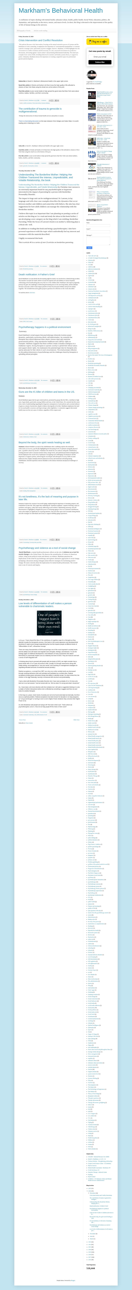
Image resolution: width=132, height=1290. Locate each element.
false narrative (91, 555)
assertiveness (91, 311)
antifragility (91, 300)
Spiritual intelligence (93, 1025)
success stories (92, 1065)
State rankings (91, 1038)
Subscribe (100, 62)
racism (90, 915)
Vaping (90, 1122)
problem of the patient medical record (98, 864)
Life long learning (92, 687)
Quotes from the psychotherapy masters (98, 912)
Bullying (90, 372)
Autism (90, 320)
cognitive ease (91, 414)
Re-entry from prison (93, 921)
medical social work (93, 727)
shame (89, 977)
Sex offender (91, 974)
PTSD (89, 899)
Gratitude (90, 604)
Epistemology (91, 540)
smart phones (91, 988)
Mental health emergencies (95, 736)
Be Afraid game (92, 324)
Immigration (91, 650)
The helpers (91, 1087)
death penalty (91, 465)
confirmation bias (92, 423)
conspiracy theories (93, 427)
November (93, 1233)
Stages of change (92, 1034)
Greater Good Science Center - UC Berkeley (99, 1163)
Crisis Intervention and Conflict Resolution (41, 40)
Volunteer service (92, 1131)
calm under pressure (93, 379)
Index (89, 657)
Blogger (73, 1280)
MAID (90, 703)
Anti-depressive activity (94, 295)
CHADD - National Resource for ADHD (98, 1157)
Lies (89, 681)
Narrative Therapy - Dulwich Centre (97, 1172)
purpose (90, 904)
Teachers (90, 1082)
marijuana (90, 707)
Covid (89, 440)
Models (90, 758)
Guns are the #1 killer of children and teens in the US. (47, 391)
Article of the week (93, 304)
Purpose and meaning (93, 906)
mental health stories (93, 743)
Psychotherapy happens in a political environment (45, 327)
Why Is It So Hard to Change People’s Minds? (104, 152)
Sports (89, 1029)
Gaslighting (91, 586)
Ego (89, 522)
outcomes (90, 804)
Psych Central (91, 1176)
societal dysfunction (93, 1018)
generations (91, 590)
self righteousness (92, 963)
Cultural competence (93, 456)
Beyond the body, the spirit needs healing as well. (44, 442)
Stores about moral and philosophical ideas (99, 1049)
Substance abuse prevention (95, 1063)
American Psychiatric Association (97, 291)
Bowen (90, 367)
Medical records (92, 725)
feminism (90, 571)
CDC (89, 385)
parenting (90, 815)
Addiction (90, 267)
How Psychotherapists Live (95, 641)
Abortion (90, 260)
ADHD (90, 271)
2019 (90, 1252)
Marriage (90, 712)
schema (90, 943)
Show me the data (92, 979)
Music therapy (92, 769)
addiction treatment (93, 269)
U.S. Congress (92, 1113)
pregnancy (90, 855)
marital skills (91, 709)
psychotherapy (26, 383)
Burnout (90, 374)
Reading (90, 926)
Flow (89, 575)
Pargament (91, 818)
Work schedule (92, 1149)
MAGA (90, 701)
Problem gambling (93, 862)
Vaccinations (91, 1120)
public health (91, 901)
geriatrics (90, 595)
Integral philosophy (93, 659)
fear (89, 566)
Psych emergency (92, 871)
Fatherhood (91, 564)
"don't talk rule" (92, 256)
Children (31, 436)
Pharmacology (92, 826)
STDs (89, 1041)
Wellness (90, 1140)
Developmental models (94, 478)
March (92, 1239)
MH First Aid (91, 754)
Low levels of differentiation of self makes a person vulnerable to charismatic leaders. (45, 605)
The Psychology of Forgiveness (96, 1089)
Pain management (31, 490)
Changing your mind (93, 387)
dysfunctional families (94, 513)
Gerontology (26, 542)
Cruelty (90, 451)
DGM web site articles (94, 480)
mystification (91, 774)
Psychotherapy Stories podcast (96, 888)
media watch (91, 723)
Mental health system (93, 745)
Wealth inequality (92, 1138)
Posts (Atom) (29, 723)
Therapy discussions (93, 1100)
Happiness (90, 619)
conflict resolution (27, 103)
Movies (90, 767)
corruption (90, 436)
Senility (90, 966)
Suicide (90, 1069)
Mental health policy (93, 740)
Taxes (89, 1080)
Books (89, 361)
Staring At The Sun (93, 1036)
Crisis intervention (36, 103)
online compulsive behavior (95, 796)
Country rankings (92, 438)
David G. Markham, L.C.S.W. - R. (97, 1159)
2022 (90, 1244)
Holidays (90, 632)
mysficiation (91, 771)
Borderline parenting (28, 268)
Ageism (90, 275)
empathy (90, 535)
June (91, 1236)
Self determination (93, 959)
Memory (90, 732)
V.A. (89, 1118)
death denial (91, 462)
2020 (90, 1249)
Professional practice (93, 866)
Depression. (91, 476)
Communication (92, 418)
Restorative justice (93, 932)
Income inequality (92, 654)
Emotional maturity (93, 531)
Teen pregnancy (92, 1085)
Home (49, 720)
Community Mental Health (95, 420)
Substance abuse (92, 1060)
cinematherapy (92, 401)
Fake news (91, 553)
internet (90, 663)
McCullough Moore (93, 716)
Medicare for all (92, 729)
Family (90, 559)
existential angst (92, 546)
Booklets (90, 359)
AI (88, 278)
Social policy (31, 165)
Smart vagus (91, 990)
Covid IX (90, 442)
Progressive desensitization (95, 868)
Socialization (91, 1016)
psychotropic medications (94, 895)
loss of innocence (92, 692)
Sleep (89, 985)
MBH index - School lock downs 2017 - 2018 (103, 139)
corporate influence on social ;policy (97, 434)
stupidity (90, 1058)
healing (25, 490)
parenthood (91, 813)
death (89, 460)
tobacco (90, 1104)
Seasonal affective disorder (95, 954)
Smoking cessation (93, 994)
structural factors (92, 1056)
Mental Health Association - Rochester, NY (99, 1168)
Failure (90, 551)
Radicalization (92, 917)
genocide (25, 165)
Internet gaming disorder (94, 665)
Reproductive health (93, 930)
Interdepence (91, 661)
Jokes (89, 668)
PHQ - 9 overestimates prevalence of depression (103, 192)
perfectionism (91, 822)
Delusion (90, 467)
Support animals (92, 1071)
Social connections (93, 999)
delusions (90, 469)
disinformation (92, 493)
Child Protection (92, 394)
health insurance (92, 628)
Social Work (91, 1014)
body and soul (91, 351)
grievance (90, 610)
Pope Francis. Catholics (94, 844)
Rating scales (91, 919)
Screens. (90, 952)
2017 (90, 1257)
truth (89, 1111)
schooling (90, 948)
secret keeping (92, 957)
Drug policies (91, 504)
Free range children (93, 579)
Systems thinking (45, 103)
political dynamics (93, 840)
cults (35, 714)
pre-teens (90, 853)
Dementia (90, 471)
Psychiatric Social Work (94, 875)
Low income (91, 696)
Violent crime (91, 1129)
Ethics (89, 544)
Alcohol (90, 280)
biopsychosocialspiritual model (96, 342)
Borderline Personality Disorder (96, 365)
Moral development (93, 760)
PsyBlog (90, 1174)
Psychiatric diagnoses (93, 873)
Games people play (93, 584)
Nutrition (90, 789)
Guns (35, 436)
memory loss (91, 734)
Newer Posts (22, 720)
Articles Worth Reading (94, 306)
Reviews (90, 935)
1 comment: (44, 100)
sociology (90, 1021)
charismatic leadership (28, 714)
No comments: (43, 266)
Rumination (91, 937)
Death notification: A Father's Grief (36, 274)
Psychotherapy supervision (95, 890)
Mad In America (92, 1165)
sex (89, 972)
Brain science (91, 370)
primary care (91, 860)
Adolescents (26, 436)
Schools (90, 950)
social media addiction (94, 1005)
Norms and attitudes (93, 785)
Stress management (93, 1054)
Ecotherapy (91, 517)
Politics (90, 842)
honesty (90, 637)
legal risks (90, 674)
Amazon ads (91, 289)
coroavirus (91, 431)
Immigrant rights (92, 648)
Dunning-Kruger (92, 509)
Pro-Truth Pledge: (97, 82)
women (90, 1144)
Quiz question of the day (94, 910)
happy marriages (92, 621)
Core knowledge (92, 429)
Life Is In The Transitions (94, 685)
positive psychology (93, 846)
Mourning (90, 765)
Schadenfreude (92, 941)
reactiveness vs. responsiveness (96, 924)
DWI (24, 321)
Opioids (90, 800)
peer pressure (91, 820)
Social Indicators (92, 1001)
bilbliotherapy (91, 337)
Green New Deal (92, 606)
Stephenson (91, 1043)
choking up (91, 398)
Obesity (90, 791)
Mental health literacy (93, 738)
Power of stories (92, 851)
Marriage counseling (93, 714)
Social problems (92, 1010)
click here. (32, 292)
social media (91, 1003)
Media (89, 718)
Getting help (91, 599)
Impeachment (91, 652)
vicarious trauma (92, 1124)
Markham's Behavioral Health (61, 10)
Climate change (92, 405)
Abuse (89, 262)
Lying (89, 698)
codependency (92, 409)
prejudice (90, 857)
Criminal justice (92, 445)
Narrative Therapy (93, 776)
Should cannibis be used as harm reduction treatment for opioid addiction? (104, 179)
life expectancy (92, 683)
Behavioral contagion (93, 326)
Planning (90, 831)
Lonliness (90, 690)
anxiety (90, 302)
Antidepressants (92, 297)
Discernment (91, 489)
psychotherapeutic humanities (95, 879)
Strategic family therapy (94, 1052)
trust (89, 1109)
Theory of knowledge (93, 1093)
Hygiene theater (92, 646)
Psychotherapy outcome (94, 884)
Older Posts (76, 720)
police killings (91, 837)
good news (91, 601)
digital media (91, 487)
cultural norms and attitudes (95, 458)
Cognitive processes (93, 416)
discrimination (92, 491)
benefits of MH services (94, 331)
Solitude (90, 1023)
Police (89, 835)
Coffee (90, 412)
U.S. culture (91, 1116)
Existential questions (93, 548)
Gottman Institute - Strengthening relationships (100, 1161)
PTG (89, 897)
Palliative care (91, 809)
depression (91, 473)
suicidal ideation (92, 1067)
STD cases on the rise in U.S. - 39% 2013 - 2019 (105, 126)
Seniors (90, 968)
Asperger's (91, 309)
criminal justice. (92, 447)
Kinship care (91, 670)
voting (89, 1133)
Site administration (93, 981)
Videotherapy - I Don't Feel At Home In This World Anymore (105, 103)
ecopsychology (92, 515)
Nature (90, 778)
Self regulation (92, 961)
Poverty (90, 849)
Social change (33, 594)
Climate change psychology (95, 407)
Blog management (93, 348)
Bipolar (90, 344)
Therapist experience (93, 1098)
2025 (90, 1188)
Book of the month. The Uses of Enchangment (100, 355)
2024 (90, 1191)
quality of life (91, 908)
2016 (90, 1259)
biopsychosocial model (94, 339)
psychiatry (90, 877)
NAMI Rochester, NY (93, 1170)
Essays (90, 542)
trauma (36, 165)
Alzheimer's (91, 286)
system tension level (93, 1074)
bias (89, 333)
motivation (91, 763)
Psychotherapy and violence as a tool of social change (47, 548)
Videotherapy (91, 1127)
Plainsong (90, 829)
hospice (90, 639)
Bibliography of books (23, 30)
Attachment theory (93, 317)
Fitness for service (93, 573)
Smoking (90, 992)
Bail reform (91, 322)
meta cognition (92, 749)
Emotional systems (93, 533)
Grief (27, 321)
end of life (90, 537)
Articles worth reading (40, 30)
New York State (92, 782)
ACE (89, 264)
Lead (89, 672)
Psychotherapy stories (93, 886)
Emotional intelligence (94, 529)
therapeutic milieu (92, 1096)
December (93, 1193)
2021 (90, 1247)
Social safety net (92, 1012)
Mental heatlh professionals (95, 747)
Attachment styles (92, 315)
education (90, 520)
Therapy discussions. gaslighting (96, 1102)
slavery (90, 983)
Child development (93, 392)
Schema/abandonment (93, 946)
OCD (89, 793)
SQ (89, 1032)
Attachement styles (93, 313)
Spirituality (91, 1027)
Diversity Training (93, 495)
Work (89, 1146)
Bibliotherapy (91, 335)
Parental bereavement (93, 811)
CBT (89, 383)
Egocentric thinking (93, 524)
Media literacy (92, 721)
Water (89, 1135)
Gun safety (91, 615)
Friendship (91, 582)
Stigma (90, 1045)
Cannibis (90, 381)
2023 (90, 1242)
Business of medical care (94, 376)
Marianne (90, 705)
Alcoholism (91, 282)
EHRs (89, 526)
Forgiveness (91, 577)
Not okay (90, 787)
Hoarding (90, 630)
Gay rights (90, 588)
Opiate (90, 798)
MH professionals (92, 756)
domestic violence (92, 500)
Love (89, 694)
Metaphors (91, 751)
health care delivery (93, 626)
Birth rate (90, 346)
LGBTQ (90, 679)
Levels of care (91, 676)
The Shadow (91, 1091)
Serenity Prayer (92, 970)
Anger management (93, 293)
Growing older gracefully (35, 542)
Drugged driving (92, 506)
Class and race (92, 403)
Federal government (93, 568)
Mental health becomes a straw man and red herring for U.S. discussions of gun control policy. (105, 94)
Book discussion (92, 353)
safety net (90, 939)
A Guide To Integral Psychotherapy (97, 258)
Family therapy (92, 562)
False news (91, 557)
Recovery (90, 928)
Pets (89, 824)
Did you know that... (93, 482)
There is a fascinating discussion (29, 121)
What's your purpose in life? (104, 114)
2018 (90, 1254)
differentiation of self (42, 714)
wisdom (90, 1142)
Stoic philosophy (92, 1047)
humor (89, 643)
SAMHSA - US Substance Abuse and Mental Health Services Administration (99, 1179)
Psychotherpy (91, 893)
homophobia (91, 634)
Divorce (90, 498)
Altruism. (90, 284)
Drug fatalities (92, 502)
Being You (91, 328)
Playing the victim (93, 833)
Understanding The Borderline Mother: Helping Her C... (100, 1202)
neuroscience (91, 780)
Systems (90, 1076)
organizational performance (95, 802)
